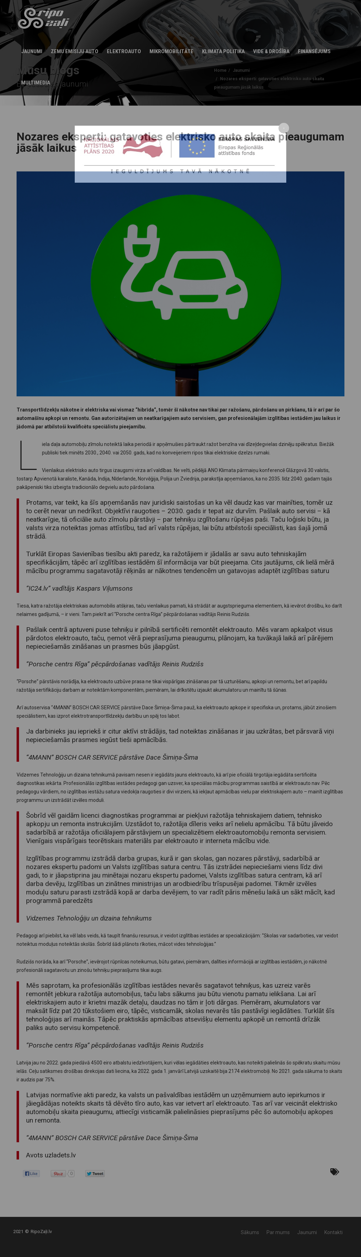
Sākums (250, 1232)
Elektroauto (124, 51)
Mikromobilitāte (171, 51)
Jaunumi (31, 51)
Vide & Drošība (271, 51)
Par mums (278, 1232)
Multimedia (35, 83)
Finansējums (314, 51)
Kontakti (333, 1232)
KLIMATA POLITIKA (223, 51)
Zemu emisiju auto (74, 51)
